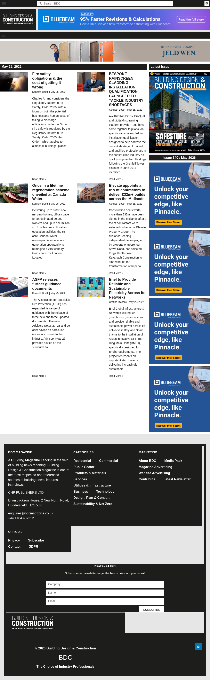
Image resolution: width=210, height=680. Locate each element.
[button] (4, 3)
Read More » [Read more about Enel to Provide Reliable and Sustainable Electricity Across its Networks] (116, 375)
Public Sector (83, 467)
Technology (105, 491)
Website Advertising (154, 473)
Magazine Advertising (155, 467)
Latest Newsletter (177, 479)
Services (80, 479)
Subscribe (36, 540)
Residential (82, 460)
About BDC (147, 460)
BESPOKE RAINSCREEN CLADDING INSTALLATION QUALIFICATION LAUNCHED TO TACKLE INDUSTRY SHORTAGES (126, 89)
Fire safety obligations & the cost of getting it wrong (47, 80)
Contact (14, 546)
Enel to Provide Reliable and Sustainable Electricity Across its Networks (127, 288)
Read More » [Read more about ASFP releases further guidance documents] (39, 375)
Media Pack (173, 460)
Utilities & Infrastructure (92, 485)
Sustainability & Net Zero (92, 504)
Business (80, 491)
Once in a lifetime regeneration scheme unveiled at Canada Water (50, 192)
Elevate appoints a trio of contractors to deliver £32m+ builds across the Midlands (127, 192)
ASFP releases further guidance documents (46, 283)
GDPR (33, 546)
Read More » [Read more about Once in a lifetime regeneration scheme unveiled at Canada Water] (39, 273)
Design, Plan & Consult (91, 497)
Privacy (14, 540)
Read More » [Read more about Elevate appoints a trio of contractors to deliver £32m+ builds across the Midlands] (116, 273)
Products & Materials (89, 473)
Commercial (108, 460)
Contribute (147, 479)
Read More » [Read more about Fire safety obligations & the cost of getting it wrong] (39, 179)
